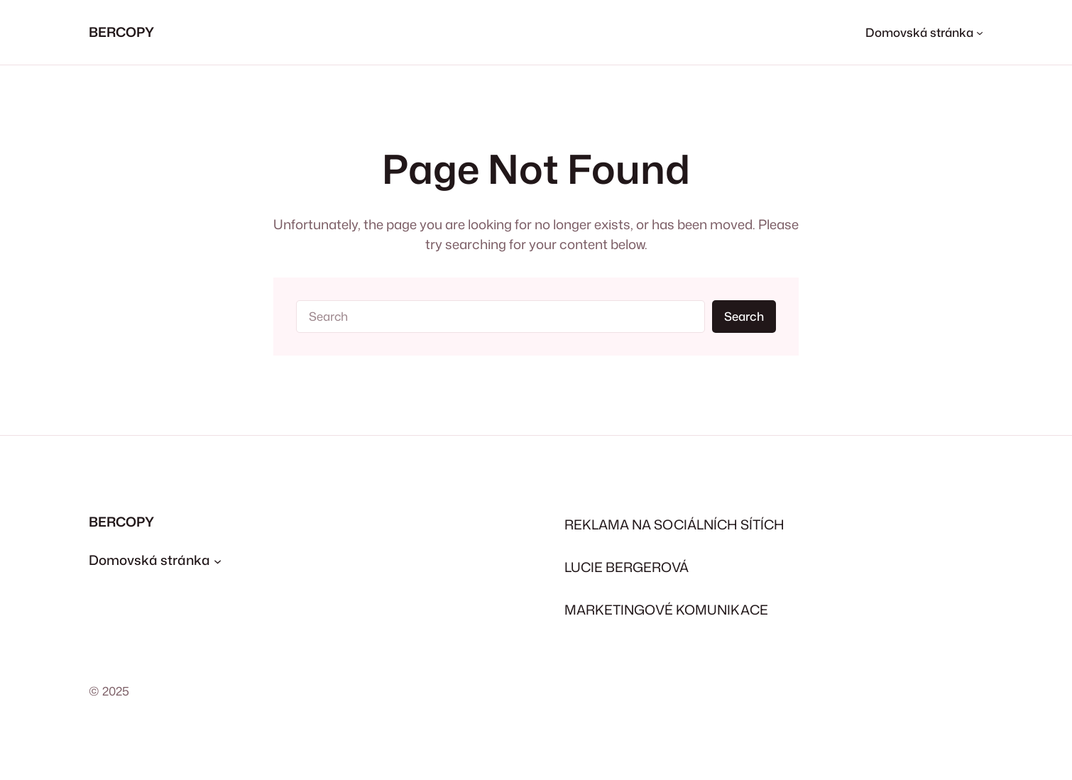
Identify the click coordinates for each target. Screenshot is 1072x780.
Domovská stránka (149, 560)
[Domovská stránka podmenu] (217, 561)
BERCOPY (121, 32)
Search (744, 316)
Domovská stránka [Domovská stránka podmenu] (919, 32)
